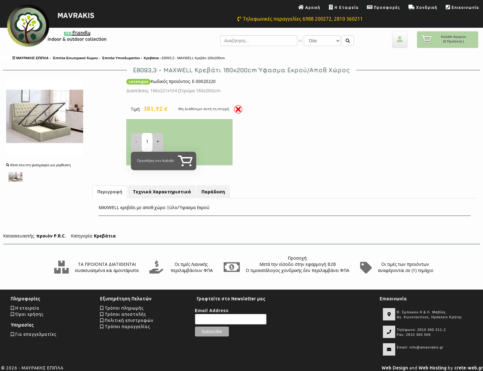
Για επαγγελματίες (34, 334)
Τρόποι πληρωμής (122, 308)
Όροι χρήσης (27, 314)
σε (300, 41)
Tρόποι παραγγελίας (125, 326)
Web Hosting (433, 367)
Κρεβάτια (105, 236)
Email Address (212, 310)
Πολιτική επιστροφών (126, 320)
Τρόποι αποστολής (123, 314)
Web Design (395, 367)
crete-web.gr (468, 367)
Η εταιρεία (25, 308)
